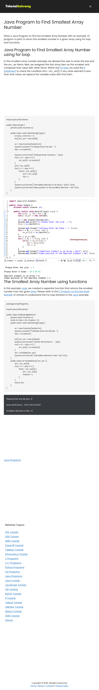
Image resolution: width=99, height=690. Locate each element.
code (24, 288)
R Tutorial (10, 598)
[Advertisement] (49, 97)
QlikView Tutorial (14, 607)
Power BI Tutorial (14, 545)
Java (75, 294)
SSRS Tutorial (12, 541)
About (41, 685)
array (33, 291)
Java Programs (12, 460)
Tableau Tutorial (14, 549)
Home (33, 685)
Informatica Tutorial (16, 554)
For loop (64, 67)
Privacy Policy (62, 685)
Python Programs (14, 567)
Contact (50, 685)
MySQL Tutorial (13, 593)
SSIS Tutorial (12, 536)
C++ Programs (13, 563)
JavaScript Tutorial (15, 585)
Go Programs (12, 571)
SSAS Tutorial (12, 615)
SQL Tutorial (11, 532)
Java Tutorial (12, 580)
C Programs (11, 558)
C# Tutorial (11, 589)
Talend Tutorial (13, 602)
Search (9, 620)
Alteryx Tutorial (13, 611)
